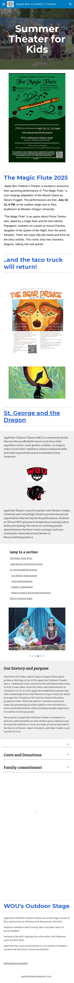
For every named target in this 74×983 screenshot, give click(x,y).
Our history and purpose (24, 575)
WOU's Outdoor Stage (21, 598)
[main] (37, 39)
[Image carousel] (37, 632)
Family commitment (22, 587)
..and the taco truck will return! (26, 564)
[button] (3, 4)
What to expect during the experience (31, 592)
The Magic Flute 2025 (21, 558)
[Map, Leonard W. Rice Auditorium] (37, 875)
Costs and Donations (21, 581)
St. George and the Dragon (23, 569)
